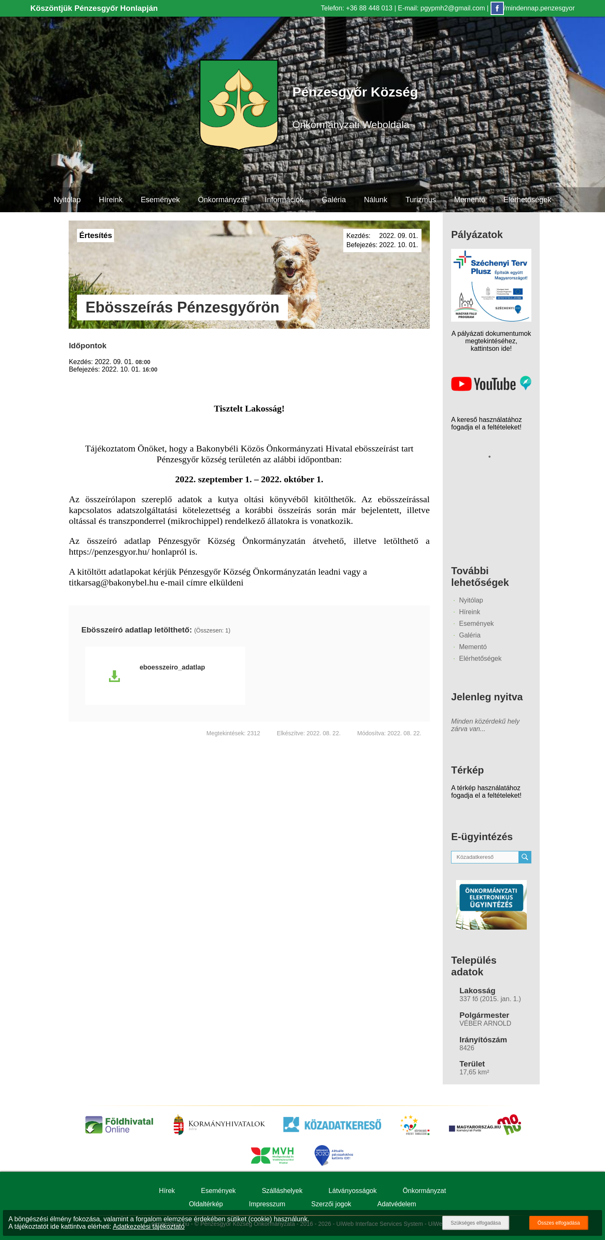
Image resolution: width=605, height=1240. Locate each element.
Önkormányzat (222, 200)
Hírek (167, 1190)
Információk (284, 200)
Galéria (334, 200)
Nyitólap (67, 200)
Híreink (111, 200)
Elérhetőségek (527, 200)
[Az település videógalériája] (491, 388)
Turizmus (420, 200)
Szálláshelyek (282, 1190)
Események (160, 200)
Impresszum (267, 1204)
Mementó (469, 200)
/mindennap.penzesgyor (533, 8)
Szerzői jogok (331, 1204)
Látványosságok (353, 1190)
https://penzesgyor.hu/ (109, 551)
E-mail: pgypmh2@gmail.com (441, 8)
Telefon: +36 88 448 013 (356, 8)
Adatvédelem (396, 1204)
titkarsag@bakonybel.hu (113, 582)
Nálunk (375, 200)
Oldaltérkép (206, 1204)
